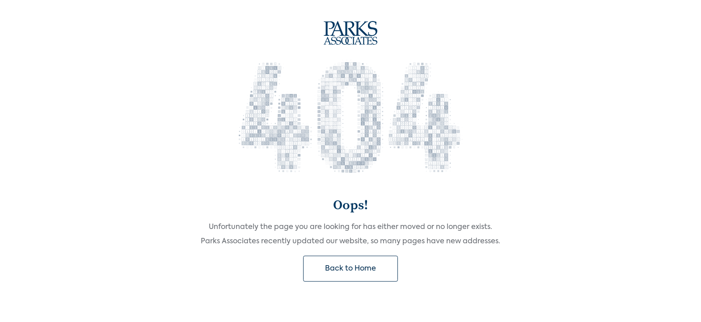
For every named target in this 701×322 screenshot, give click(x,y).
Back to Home (350, 268)
